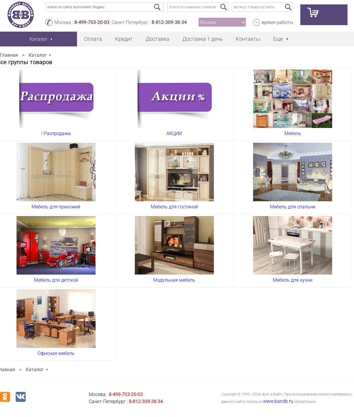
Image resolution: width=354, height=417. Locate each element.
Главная (9, 55)
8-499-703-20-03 (91, 22)
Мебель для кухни (292, 280)
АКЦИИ (174, 133)
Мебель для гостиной (174, 207)
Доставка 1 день (202, 39)
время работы (277, 22)
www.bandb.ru (278, 401)
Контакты (248, 39)
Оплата (93, 39)
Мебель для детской (56, 280)
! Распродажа (56, 133)
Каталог (38, 55)
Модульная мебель (174, 280)
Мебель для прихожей (56, 207)
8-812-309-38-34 (169, 22)
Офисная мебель (56, 353)
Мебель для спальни (292, 207)
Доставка (157, 39)
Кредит (124, 39)
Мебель (292, 133)
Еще (278, 39)
